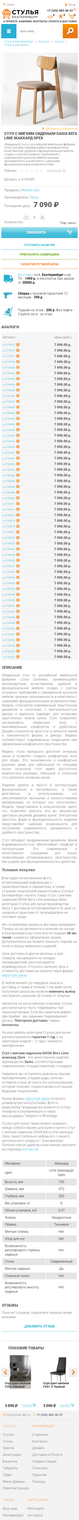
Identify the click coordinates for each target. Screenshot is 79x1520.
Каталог (44, 41)
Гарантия (39, 1475)
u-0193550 (9, 628)
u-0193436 (9, 396)
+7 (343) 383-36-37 (60, 10)
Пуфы (7, 1475)
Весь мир (10, 1509)
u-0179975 (9, 344)
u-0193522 (9, 537)
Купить (27, 1405)
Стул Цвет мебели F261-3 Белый (18, 1385)
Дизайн (38, 1448)
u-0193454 (9, 430)
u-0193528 (9, 554)
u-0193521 (9, 532)
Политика (39, 1468)
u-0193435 (9, 390)
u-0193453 (9, 424)
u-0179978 (9, 361)
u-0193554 (9, 651)
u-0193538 (9, 594)
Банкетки (10, 1461)
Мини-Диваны (14, 1482)
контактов (30, 1149)
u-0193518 (9, 520)
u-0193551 (9, 634)
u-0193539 (9, 600)
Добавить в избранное (61, 128)
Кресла (8, 1448)
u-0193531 (9, 566)
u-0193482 (9, 475)
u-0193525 (9, 543)
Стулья (59, 41)
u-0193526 (9, 549)
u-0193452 (9, 418)
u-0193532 (9, 571)
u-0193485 (9, 486)
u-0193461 (9, 452)
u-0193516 (9, 515)
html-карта (35, 1509)
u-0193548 (9, 617)
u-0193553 (9, 645)
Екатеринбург (13, 1515)
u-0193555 (9, 657)
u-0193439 (9, 407)
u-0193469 (9, 464)
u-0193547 (9, 611)
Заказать (50, 232)
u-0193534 (9, 577)
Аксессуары (12, 1455)
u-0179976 (9, 350)
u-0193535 (9, 583)
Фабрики (25, 21)
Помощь (39, 1482)
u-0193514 (9, 509)
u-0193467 (9, 458)
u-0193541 (9, 606)
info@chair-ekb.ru (18, 1414)
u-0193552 (9, 640)
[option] (39, 89)
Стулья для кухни (16, 45)
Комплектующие (16, 1488)
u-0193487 (9, 498)
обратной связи (14, 975)
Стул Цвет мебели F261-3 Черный (56, 1385)
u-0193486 (9, 492)
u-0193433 (9, 378)
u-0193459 (9, 447)
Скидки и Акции (44, 1461)
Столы (8, 1441)
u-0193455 (9, 435)
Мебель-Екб (30, 190)
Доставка (25, 275)
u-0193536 (9, 588)
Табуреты (10, 1468)
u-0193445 (9, 413)
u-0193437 (9, 401)
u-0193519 (9, 526)
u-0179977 (9, 356)
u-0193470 (9, 469)
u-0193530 (9, 560)
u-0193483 (9, 481)
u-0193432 (9, 373)
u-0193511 (9, 503)
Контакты (40, 21)
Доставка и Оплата (47, 1455)
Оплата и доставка (62, 21)
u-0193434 (9, 384)
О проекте (10, 21)
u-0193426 (9, 367)
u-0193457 (9, 441)
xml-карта (35, 1515)
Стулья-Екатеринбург (19, 41)
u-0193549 (9, 623)
